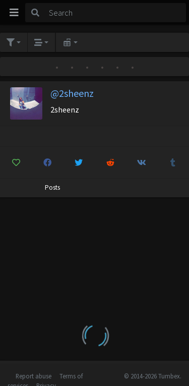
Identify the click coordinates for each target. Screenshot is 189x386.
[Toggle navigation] (14, 12)
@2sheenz (72, 93)
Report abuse (33, 376)
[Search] (115, 12)
